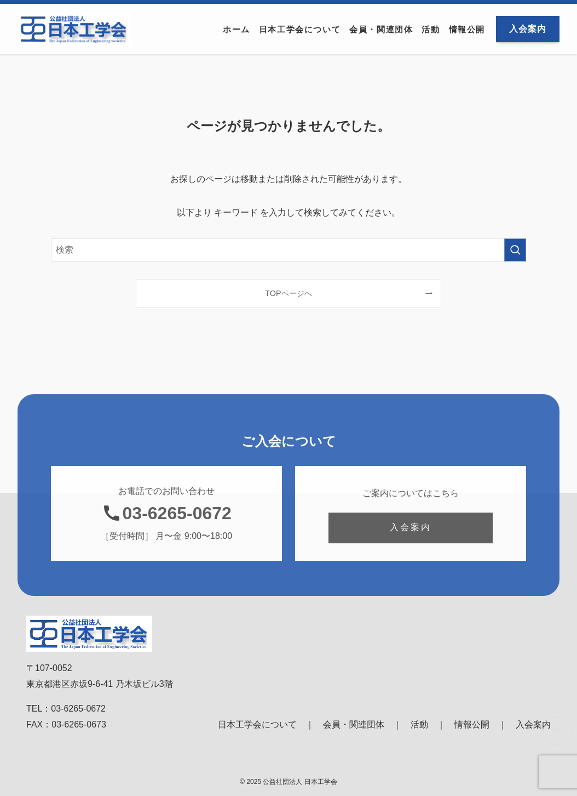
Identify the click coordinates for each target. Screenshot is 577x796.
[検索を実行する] (515, 249)
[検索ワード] (288, 249)
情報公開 (471, 724)
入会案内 (533, 724)
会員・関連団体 (353, 724)
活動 (419, 724)
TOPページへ (288, 293)
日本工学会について (257, 724)
